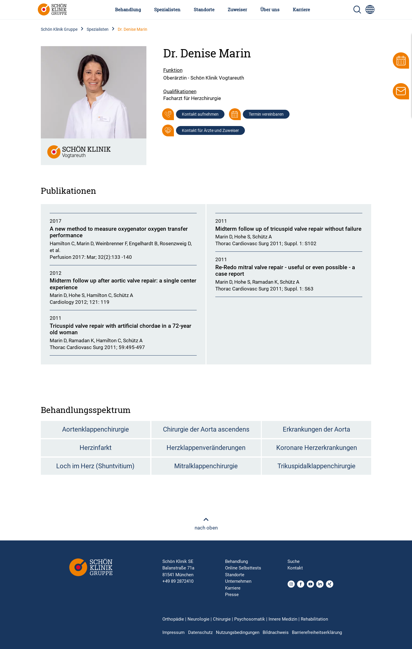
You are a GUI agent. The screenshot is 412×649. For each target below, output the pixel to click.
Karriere (301, 9)
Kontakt (295, 568)
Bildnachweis (276, 632)
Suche (293, 561)
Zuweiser (237, 9)
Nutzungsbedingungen (237, 632)
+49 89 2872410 (177, 581)
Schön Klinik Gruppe (59, 29)
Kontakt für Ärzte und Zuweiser (210, 130)
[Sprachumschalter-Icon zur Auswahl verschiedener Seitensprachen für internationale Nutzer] (370, 9)
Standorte (204, 9)
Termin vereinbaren (266, 114)
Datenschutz (200, 632)
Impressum (173, 632)
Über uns (269, 9)
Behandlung (128, 9)
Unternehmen (238, 581)
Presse (232, 594)
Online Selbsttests (243, 568)
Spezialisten (167, 9)
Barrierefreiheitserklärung (317, 632)
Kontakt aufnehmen (200, 114)
